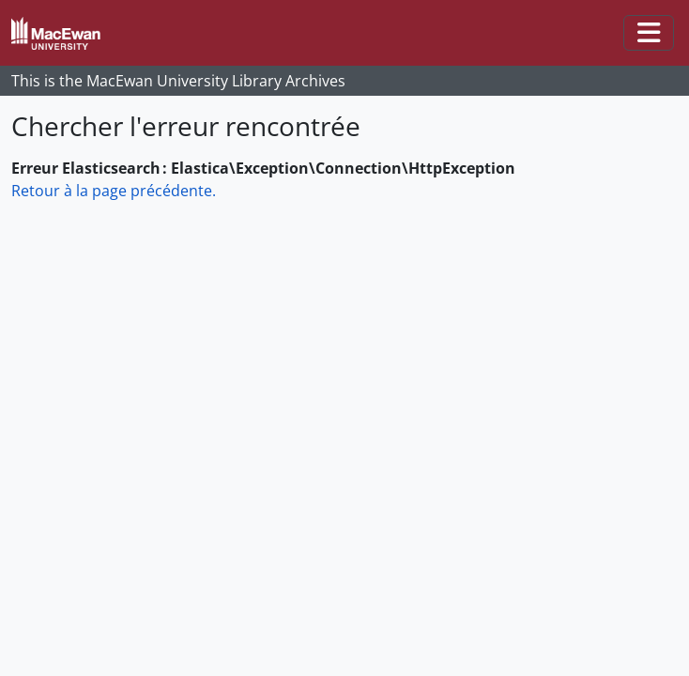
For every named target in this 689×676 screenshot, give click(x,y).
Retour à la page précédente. (113, 190)
